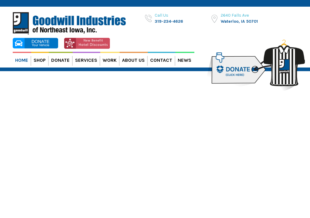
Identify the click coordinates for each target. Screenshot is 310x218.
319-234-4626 (169, 21)
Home (21, 60)
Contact (161, 60)
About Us (133, 60)
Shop (40, 60)
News (184, 60)
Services (86, 60)
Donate (60, 60)
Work (110, 60)
